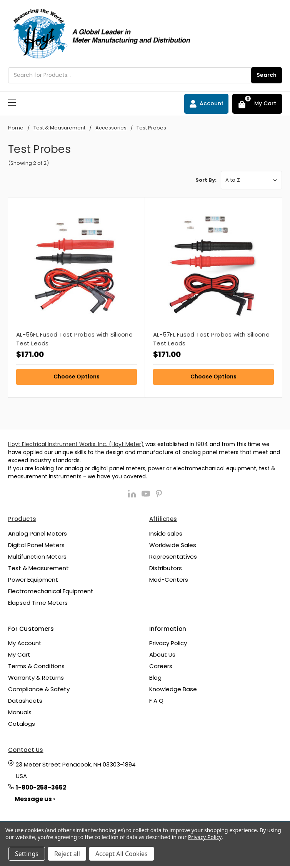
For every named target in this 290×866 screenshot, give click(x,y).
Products (22, 519)
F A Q (156, 701)
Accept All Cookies (121, 853)
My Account (25, 643)
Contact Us (25, 750)
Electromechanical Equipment (50, 591)
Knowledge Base (173, 689)
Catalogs (21, 724)
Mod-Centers (168, 580)
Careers (160, 666)
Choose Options (76, 376)
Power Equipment (33, 580)
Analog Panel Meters (37, 533)
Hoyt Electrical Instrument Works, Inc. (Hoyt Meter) (76, 444)
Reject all (67, 853)
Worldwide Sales (172, 545)
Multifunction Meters (37, 556)
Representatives (173, 556)
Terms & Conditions (36, 666)
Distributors (165, 568)
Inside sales (165, 533)
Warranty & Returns (36, 678)
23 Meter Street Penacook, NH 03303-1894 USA (76, 770)
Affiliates (163, 519)
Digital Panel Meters (36, 545)
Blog (155, 678)
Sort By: (206, 180)
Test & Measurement (38, 568)
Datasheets (25, 701)
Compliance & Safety (39, 689)
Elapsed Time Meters (38, 603)
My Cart (19, 654)
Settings (26, 853)
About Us (162, 654)
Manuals (20, 712)
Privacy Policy (168, 643)
